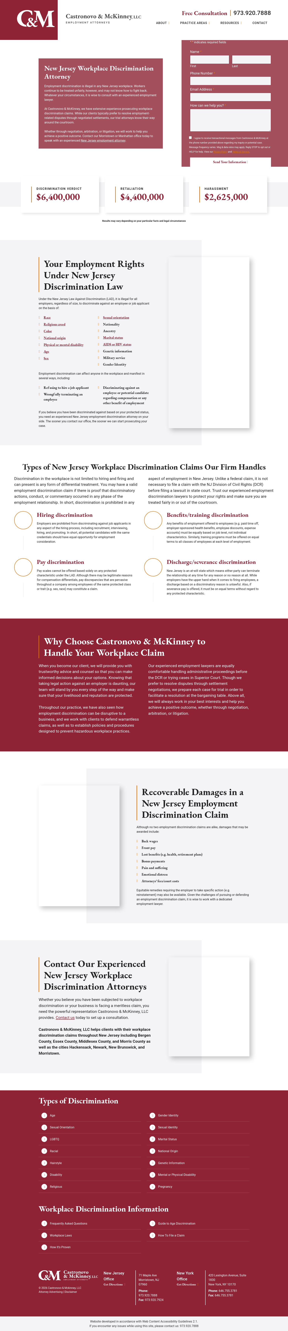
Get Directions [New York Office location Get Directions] (188, 1284)
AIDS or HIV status (117, 337)
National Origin (168, 1151)
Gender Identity (168, 1115)
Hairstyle (56, 1162)
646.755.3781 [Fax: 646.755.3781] (221, 1295)
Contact (259, 23)
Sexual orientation (57, 364)
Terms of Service (240, 152)
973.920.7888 (252, 13)
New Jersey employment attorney (103, 140)
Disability (56, 1174)
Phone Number (202, 73)
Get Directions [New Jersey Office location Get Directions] (114, 1284)
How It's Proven (60, 1247)
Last (235, 66)
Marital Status (167, 1139)
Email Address (202, 89)
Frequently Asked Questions (68, 1223)
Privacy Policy (220, 152)
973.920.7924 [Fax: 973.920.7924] (151, 1300)
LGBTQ (54, 1139)
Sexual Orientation (62, 1127)
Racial (54, 1151)
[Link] (36, 18)
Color (48, 331)
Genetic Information (171, 1162)
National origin (55, 337)
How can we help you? (208, 106)
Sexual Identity (168, 1127)
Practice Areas (193, 23)
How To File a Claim (171, 1235)
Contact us (65, 1017)
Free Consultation (204, 13)
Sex (46, 357)
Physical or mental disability (64, 344)
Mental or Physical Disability (177, 1174)
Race (47, 318)
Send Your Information (229, 162)
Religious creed (54, 324)
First (193, 66)
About (161, 23)
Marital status (113, 331)
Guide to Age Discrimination (177, 1223)
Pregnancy (165, 1186)
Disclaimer (70, 1291)
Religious (56, 1186)
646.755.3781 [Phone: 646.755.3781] (222, 1290)
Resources (229, 23)
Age (46, 351)
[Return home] (103, 18)
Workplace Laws (61, 1235)
